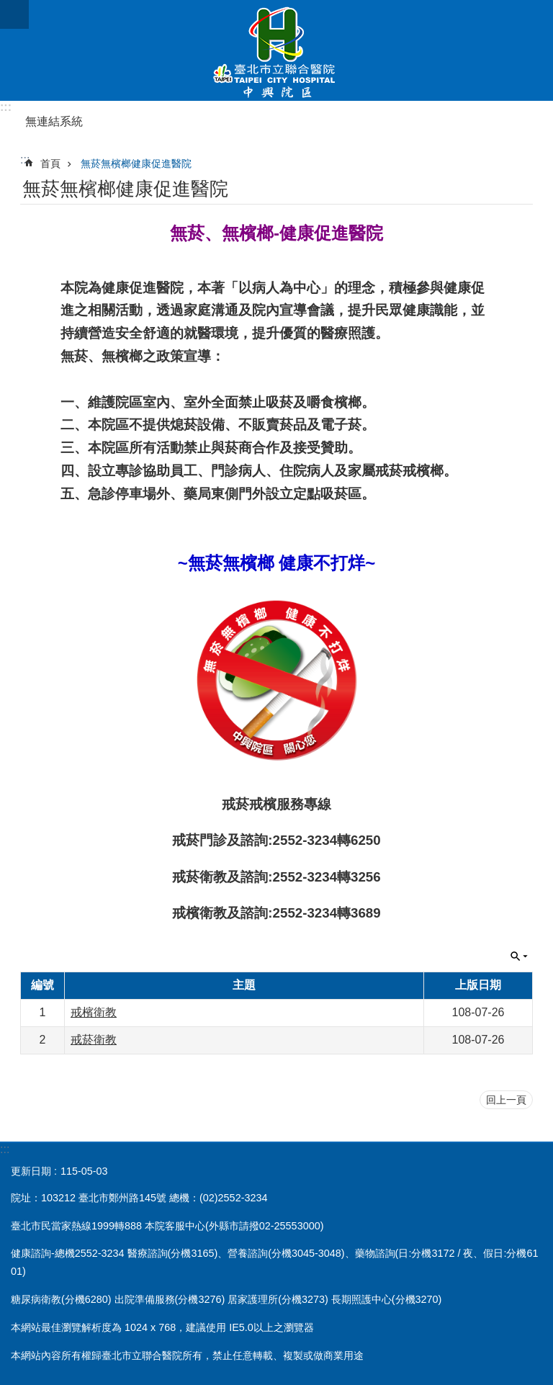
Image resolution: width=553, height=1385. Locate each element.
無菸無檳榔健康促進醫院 (136, 163)
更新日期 (31, 1171)
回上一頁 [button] (506, 1100)
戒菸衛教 (94, 1040)
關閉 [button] (519, 956)
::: (6, 107)
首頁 (50, 163)
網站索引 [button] (14, 14)
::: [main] (25, 159)
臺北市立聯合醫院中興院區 (276, 50)
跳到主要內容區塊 (7, 7)
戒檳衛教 (94, 1012)
